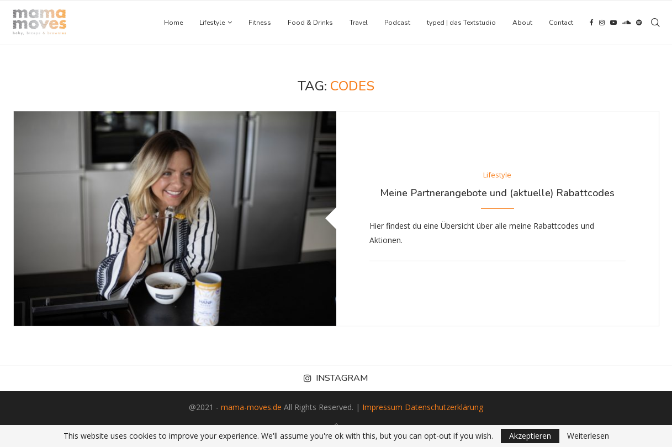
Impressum (382, 407)
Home (173, 22)
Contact (561, 22)
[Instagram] (602, 23)
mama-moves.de (251, 407)
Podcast (397, 22)
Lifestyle (212, 22)
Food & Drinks (310, 22)
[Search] (655, 23)
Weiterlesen (588, 436)
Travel (359, 22)
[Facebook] (592, 23)
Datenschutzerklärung (444, 407)
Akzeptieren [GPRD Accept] (530, 435)
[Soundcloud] (626, 23)
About (522, 22)
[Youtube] (613, 23)
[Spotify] (639, 23)
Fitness (259, 22)
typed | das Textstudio (461, 22)
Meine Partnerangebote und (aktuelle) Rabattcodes (497, 193)
